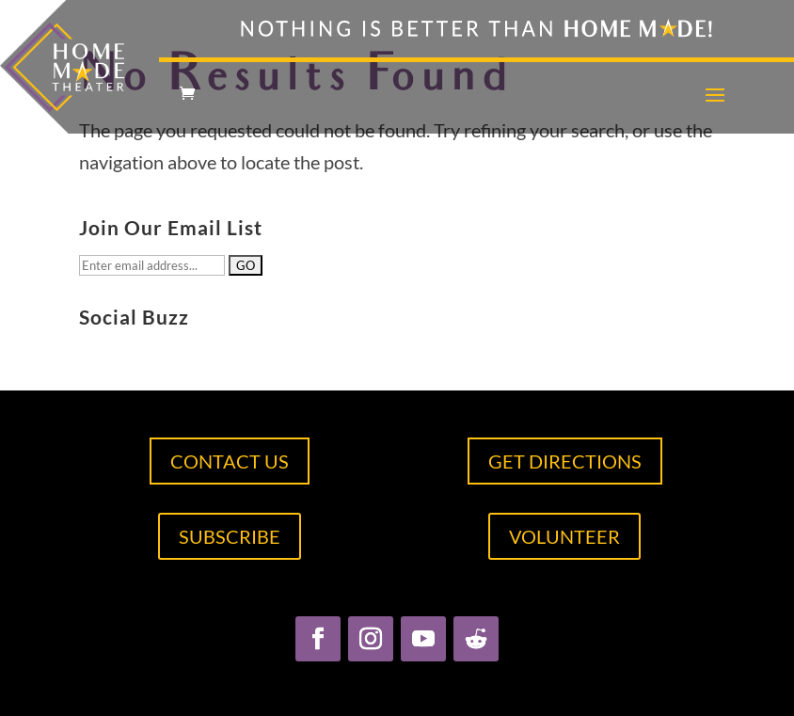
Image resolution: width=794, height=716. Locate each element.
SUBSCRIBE (229, 536)
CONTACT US (229, 461)
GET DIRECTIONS (565, 461)
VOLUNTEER (564, 536)
